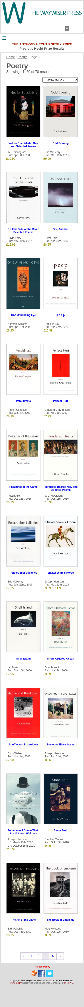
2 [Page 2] (38, 956)
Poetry (22, 57)
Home (10, 57)
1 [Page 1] (31, 956)
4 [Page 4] (53, 956)
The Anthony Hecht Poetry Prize (42, 44)
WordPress (27, 983)
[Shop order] (60, 80)
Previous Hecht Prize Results (42, 48)
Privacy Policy (42, 966)
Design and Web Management (49, 983)
